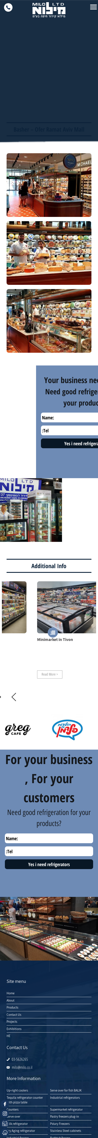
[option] (48, 630)
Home (10, 993)
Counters (12, 1109)
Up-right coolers (17, 1090)
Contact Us (14, 1015)
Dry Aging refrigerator (21, 1131)
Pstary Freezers (60, 1124)
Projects (12, 1022)
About (10, 1000)
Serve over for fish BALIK (66, 1090)
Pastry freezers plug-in (64, 1116)
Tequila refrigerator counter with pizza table (25, 1100)
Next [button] (13, 697)
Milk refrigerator (17, 1124)
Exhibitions (14, 1029)
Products (12, 1007)
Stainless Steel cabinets (65, 1131)
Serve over (13, 1116)
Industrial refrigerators (65, 1098)
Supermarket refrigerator (66, 1109)
